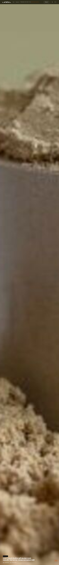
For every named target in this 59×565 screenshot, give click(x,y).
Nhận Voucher (56, 560)
